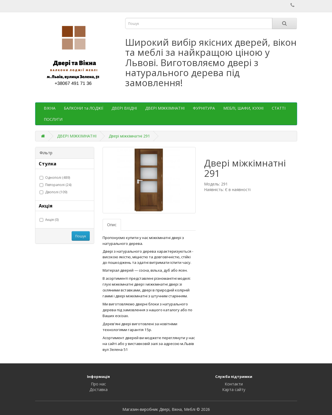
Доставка (98, 389)
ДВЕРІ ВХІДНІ (124, 108)
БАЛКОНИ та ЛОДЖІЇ (83, 108)
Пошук (80, 236)
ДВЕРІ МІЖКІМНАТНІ (165, 108)
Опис (112, 224)
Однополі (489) (55, 177)
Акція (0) (49, 219)
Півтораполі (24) (55, 184)
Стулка (47, 163)
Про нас (98, 384)
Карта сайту (233, 389)
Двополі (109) (53, 192)
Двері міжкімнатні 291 (129, 136)
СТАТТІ (278, 108)
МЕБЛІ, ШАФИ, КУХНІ (243, 108)
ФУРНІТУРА (204, 108)
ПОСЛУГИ (53, 119)
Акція (45, 205)
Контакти (234, 384)
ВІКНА (49, 108)
